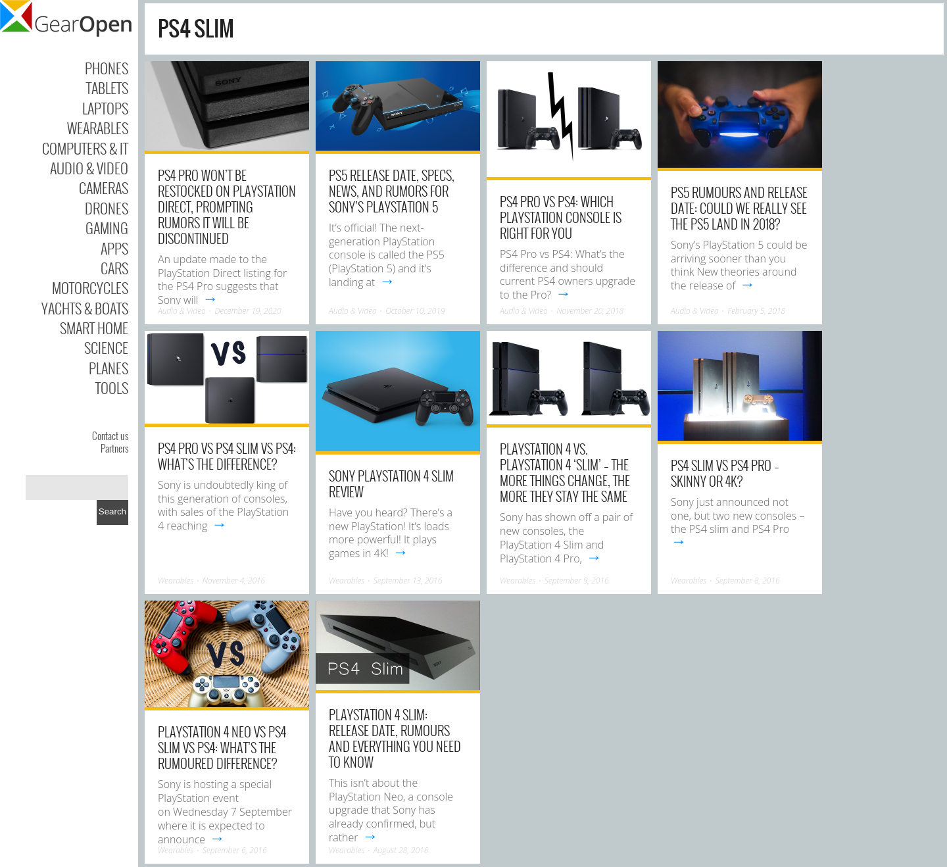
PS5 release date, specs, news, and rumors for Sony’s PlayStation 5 (391, 190)
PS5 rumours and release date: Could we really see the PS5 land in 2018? (739, 208)
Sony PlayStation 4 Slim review (391, 483)
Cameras (103, 187)
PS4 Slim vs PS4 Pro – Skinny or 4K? (725, 473)
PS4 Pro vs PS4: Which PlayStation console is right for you (560, 217)
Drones (106, 207)
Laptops (105, 107)
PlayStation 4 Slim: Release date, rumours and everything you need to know (395, 738)
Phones (106, 67)
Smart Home (94, 327)
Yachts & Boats (84, 307)
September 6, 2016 (235, 850)
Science (106, 347)
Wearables (97, 127)
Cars (114, 267)
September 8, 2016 (748, 580)
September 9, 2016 (577, 580)
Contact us (110, 435)
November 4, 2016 (234, 580)
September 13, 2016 (408, 580)
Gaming (106, 227)
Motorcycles (90, 287)
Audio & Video (89, 167)
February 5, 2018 (756, 310)
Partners (114, 448)
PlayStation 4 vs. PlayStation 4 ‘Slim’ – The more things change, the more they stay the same (565, 472)
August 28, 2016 (401, 850)
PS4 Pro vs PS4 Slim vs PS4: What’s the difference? (227, 456)
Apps (114, 248)
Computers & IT (85, 148)
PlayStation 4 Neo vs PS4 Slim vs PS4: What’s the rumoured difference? (222, 747)
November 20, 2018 (589, 310)
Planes (108, 367)
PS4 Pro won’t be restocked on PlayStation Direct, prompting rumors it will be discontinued (227, 206)
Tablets (107, 87)
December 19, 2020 (247, 310)
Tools (111, 387)
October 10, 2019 (415, 310)
